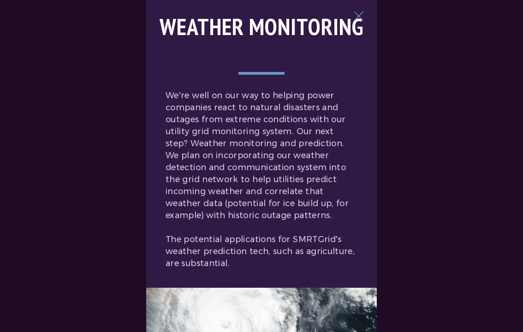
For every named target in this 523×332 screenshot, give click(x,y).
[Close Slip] (453, 25)
